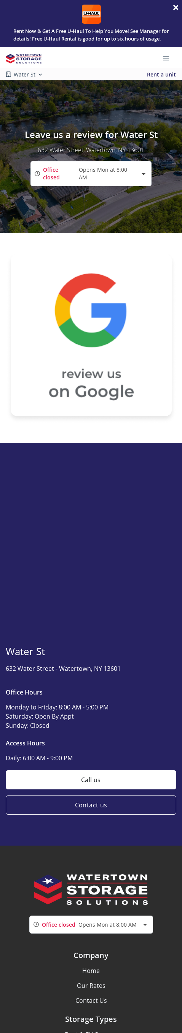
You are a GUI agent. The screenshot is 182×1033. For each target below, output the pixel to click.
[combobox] (91, 173)
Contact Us (91, 1000)
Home (91, 970)
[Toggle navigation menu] (169, 57)
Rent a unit (161, 74)
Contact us (91, 805)
